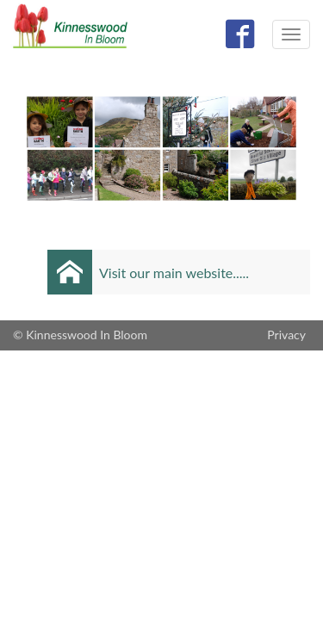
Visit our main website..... (174, 272)
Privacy (286, 334)
